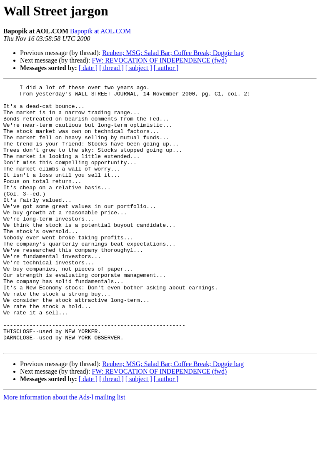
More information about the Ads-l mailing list (64, 449)
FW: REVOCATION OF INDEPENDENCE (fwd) (159, 60)
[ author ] (166, 67)
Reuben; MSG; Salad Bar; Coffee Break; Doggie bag (173, 52)
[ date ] (88, 67)
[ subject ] (138, 67)
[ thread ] (111, 67)
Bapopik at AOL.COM (100, 31)
